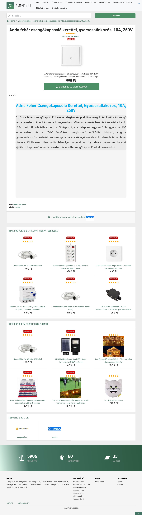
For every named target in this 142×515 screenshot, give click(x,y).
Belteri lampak (42, 8)
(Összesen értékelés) (71, 36)
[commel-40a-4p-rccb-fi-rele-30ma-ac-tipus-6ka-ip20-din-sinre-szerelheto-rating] (28, 282)
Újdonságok (77, 496)
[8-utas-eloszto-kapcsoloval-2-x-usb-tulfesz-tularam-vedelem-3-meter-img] (71, 253)
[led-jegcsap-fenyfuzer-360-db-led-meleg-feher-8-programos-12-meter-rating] (114, 335)
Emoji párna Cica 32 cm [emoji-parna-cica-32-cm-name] (113, 400)
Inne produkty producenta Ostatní (29, 324)
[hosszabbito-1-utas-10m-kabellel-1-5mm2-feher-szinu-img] (71, 294)
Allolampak (90, 2)
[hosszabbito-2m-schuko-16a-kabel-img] (28, 253)
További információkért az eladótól (71, 217)
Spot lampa (57, 2)
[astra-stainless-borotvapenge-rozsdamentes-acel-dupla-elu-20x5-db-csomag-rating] (28, 376)
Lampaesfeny (23, 503)
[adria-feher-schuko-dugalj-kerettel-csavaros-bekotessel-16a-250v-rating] (114, 241)
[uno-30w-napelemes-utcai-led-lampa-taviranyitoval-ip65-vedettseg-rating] (71, 335)
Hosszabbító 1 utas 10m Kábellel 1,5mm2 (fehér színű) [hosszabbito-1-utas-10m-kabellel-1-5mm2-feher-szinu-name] (70, 308)
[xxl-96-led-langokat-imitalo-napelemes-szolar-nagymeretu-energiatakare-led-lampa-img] (71, 387)
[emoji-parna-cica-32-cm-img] (114, 387)
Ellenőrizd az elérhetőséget (71, 86)
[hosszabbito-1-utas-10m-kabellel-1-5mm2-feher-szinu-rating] (71, 282)
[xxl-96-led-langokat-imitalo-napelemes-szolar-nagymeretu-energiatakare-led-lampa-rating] (71, 376)
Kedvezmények (78, 499)
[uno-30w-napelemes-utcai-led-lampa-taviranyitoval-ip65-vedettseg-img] (71, 346)
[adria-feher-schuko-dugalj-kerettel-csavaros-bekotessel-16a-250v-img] (114, 253)
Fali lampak (104, 2)
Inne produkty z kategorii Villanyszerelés (33, 230)
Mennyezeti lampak (73, 2)
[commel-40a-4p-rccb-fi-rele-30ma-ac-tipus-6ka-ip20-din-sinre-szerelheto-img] (28, 294)
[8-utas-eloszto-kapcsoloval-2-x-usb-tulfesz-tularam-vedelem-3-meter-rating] (71, 241)
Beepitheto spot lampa (122, 2)
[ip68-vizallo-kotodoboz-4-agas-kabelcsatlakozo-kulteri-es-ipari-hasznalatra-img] (114, 294)
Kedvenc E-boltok (19, 417)
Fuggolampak (42, 2)
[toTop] (138, 513)
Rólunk (120, 482)
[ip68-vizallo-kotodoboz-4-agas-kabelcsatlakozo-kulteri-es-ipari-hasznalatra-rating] (114, 282)
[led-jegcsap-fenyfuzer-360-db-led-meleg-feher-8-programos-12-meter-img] (114, 346)
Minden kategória (59, 8)
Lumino (17, 207)
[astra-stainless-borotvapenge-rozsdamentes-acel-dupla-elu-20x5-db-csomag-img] (28, 387)
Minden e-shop (78, 493)
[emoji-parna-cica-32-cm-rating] (114, 376)
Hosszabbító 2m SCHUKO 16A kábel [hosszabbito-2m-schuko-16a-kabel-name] (27, 266)
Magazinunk (100, 482)
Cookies (120, 485)
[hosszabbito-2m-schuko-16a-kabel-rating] (28, 241)
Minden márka (78, 490)
